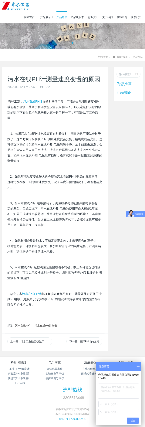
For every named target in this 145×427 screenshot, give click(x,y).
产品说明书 (77, 17)
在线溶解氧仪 (90, 368)
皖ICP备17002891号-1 (72, 418)
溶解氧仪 (90, 362)
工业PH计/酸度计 (19, 368)
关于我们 (107, 17)
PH (31, 293)
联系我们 (136, 17)
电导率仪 (55, 362)
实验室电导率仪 (55, 373)
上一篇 (31, 341)
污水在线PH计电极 (46, 325)
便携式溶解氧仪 (90, 373)
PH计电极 (19, 382)
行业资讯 (93, 17)
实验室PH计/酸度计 (19, 373)
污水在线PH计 (23, 325)
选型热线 (72, 390)
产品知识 (61, 17)
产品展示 (46, 17)
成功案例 (121, 17)
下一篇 (84, 341)
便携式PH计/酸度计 (19, 378)
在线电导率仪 (55, 368)
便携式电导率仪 (55, 378)
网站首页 (29, 17)
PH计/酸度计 (19, 362)
